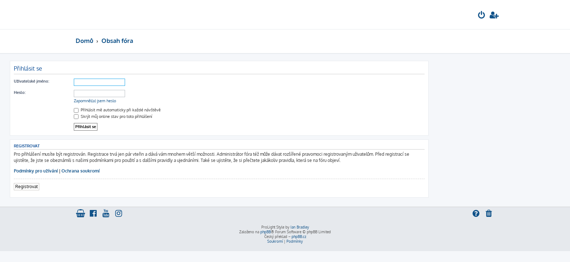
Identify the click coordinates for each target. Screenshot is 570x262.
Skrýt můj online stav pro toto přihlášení (179, 116)
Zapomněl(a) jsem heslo (161, 100)
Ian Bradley (299, 227)
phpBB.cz (299, 236)
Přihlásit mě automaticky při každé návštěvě (183, 109)
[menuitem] (482, 16)
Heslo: (85, 92)
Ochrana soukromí (146, 171)
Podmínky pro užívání (102, 171)
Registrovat (92, 186)
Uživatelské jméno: (97, 81)
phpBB (265, 232)
